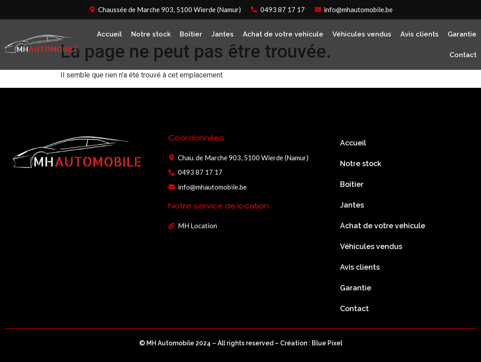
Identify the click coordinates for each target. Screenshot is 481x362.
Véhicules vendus (361, 34)
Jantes (222, 34)
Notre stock (151, 34)
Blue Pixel (327, 343)
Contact (462, 55)
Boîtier (191, 34)
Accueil (109, 34)
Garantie (462, 34)
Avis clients (419, 34)
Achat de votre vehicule (283, 34)
